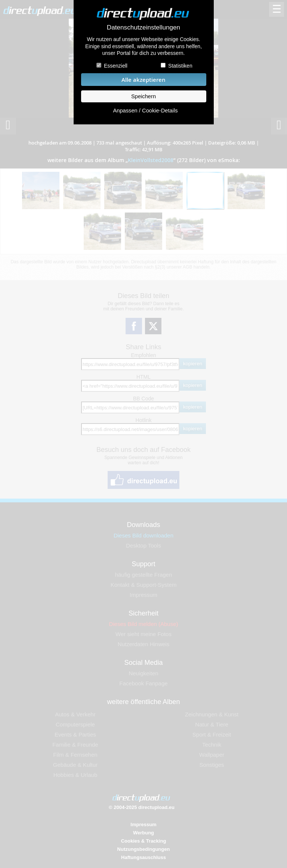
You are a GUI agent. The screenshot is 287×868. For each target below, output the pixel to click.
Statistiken (180, 66)
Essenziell (115, 66)
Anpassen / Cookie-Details (145, 111)
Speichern (143, 96)
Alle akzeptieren (143, 79)
